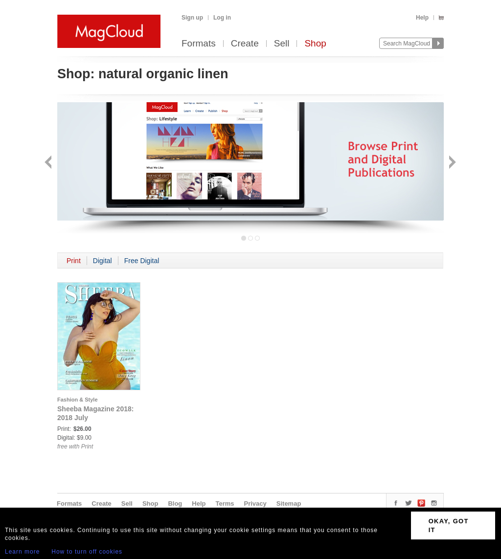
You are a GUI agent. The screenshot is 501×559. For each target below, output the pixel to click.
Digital (102, 261)
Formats (199, 43)
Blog (175, 503)
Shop (315, 43)
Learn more (22, 551)
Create (245, 43)
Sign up (192, 17)
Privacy (255, 503)
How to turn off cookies (86, 551)
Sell (282, 43)
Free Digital (141, 261)
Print (74, 261)
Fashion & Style (77, 399)
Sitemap (288, 503)
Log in (222, 17)
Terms (224, 503)
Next (451, 163)
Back (49, 163)
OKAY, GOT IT (449, 525)
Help (422, 17)
